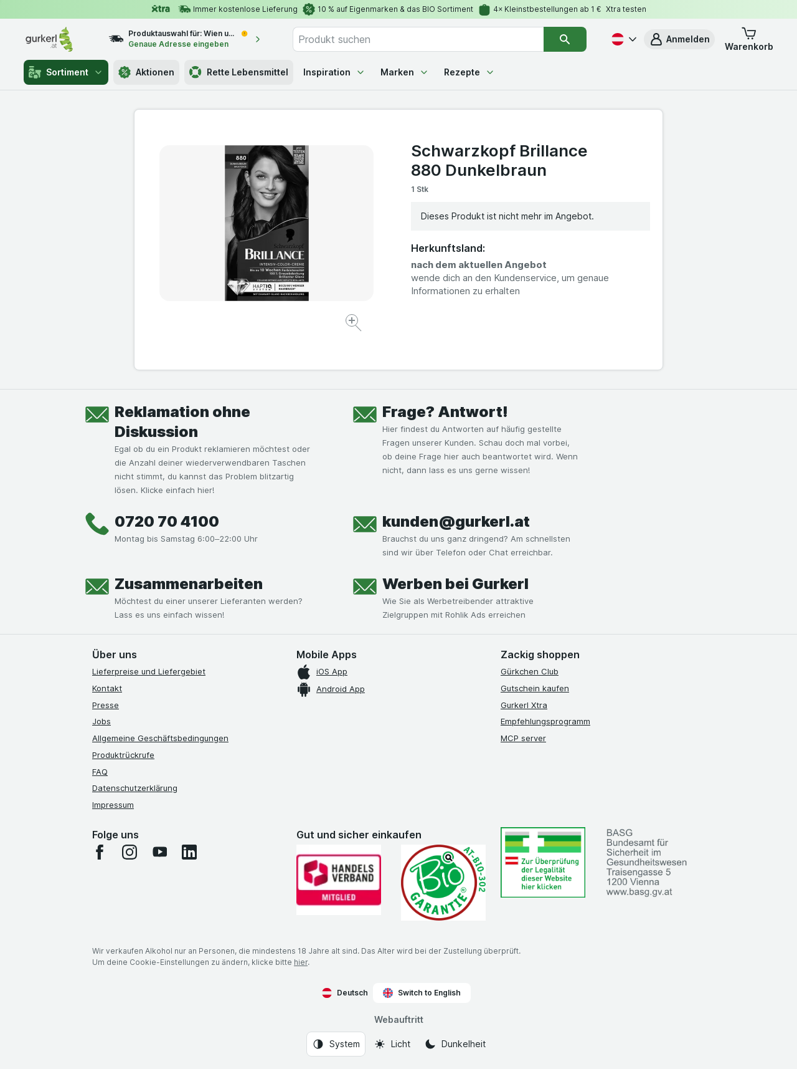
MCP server (523, 738)
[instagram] (129, 852)
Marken (404, 72)
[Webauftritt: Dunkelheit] (454, 1044)
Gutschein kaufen (535, 688)
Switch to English (422, 993)
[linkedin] (189, 852)
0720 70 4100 (167, 521)
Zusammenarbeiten (189, 584)
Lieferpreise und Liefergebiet (148, 671)
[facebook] (99, 852)
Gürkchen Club (530, 671)
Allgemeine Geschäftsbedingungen (160, 738)
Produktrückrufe (123, 755)
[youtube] (159, 852)
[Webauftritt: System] (335, 1044)
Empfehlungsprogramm (545, 721)
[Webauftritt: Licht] (392, 1044)
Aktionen (146, 72)
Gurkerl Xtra (524, 705)
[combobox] (418, 39)
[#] (543, 862)
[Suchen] (565, 39)
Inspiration (334, 72)
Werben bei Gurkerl (455, 584)
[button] (679, 39)
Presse (105, 705)
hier (301, 962)
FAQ (100, 772)
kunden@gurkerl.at (456, 521)
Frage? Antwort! (445, 412)
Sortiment (66, 72)
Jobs (101, 721)
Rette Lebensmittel (238, 72)
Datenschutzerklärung (134, 788)
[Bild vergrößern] (355, 324)
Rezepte (469, 72)
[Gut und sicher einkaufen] (443, 883)
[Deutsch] (622, 39)
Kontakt (107, 688)
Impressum (113, 805)
